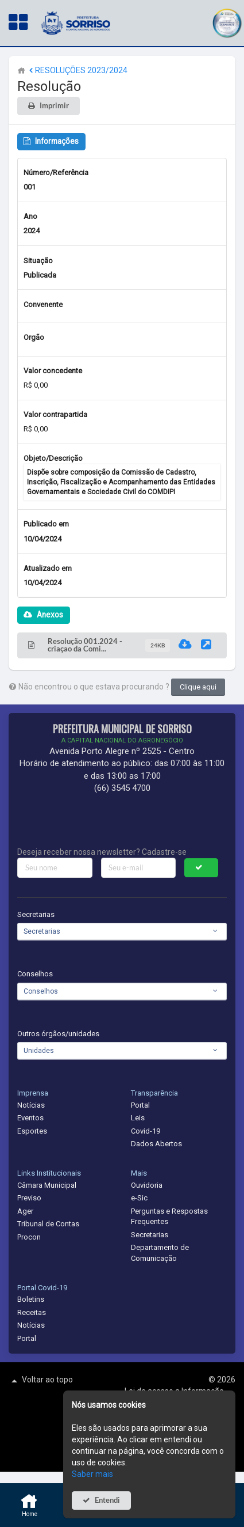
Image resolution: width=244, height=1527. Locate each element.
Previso (29, 1197)
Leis (138, 1117)
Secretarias (36, 914)
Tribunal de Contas (48, 1223)
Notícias (31, 1105)
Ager (25, 1211)
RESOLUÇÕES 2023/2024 (77, 70)
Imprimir (54, 105)
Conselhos (35, 973)
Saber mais (92, 1474)
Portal (140, 1105)
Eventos (30, 1117)
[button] (227, 22)
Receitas (31, 1312)
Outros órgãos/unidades (58, 1033)
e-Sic (139, 1197)
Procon (29, 1237)
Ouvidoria (146, 1185)
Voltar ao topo (41, 1380)
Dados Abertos (156, 1143)
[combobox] (122, 931)
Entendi (107, 1500)
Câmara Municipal (46, 1185)
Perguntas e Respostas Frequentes (169, 1216)
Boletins (30, 1299)
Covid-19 (145, 1131)
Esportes (32, 1131)
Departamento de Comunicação (160, 1253)
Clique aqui (198, 687)
